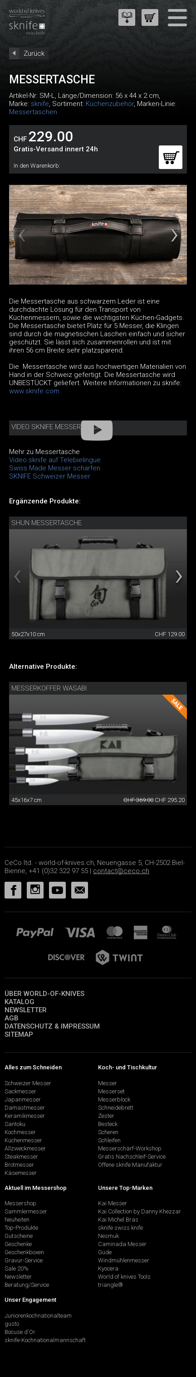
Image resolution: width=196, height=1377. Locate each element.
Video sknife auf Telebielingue (55, 460)
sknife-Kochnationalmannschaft (45, 1340)
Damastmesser (25, 1107)
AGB (12, 1018)
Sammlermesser (26, 1211)
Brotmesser (19, 1164)
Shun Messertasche (46, 523)
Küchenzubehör (110, 104)
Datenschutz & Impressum (52, 1026)
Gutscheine (19, 1235)
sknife (40, 104)
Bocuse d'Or (20, 1332)
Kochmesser (20, 1132)
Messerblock (114, 1099)
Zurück (34, 53)
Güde (105, 1252)
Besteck (108, 1124)
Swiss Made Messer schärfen (54, 468)
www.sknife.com (34, 391)
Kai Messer (112, 1203)
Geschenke (18, 1244)
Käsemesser (21, 1172)
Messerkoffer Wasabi (49, 688)
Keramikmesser (25, 1115)
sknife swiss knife (120, 1227)
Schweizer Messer (28, 1083)
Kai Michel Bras (118, 1219)
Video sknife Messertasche (58, 427)
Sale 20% (17, 1268)
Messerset (111, 1091)
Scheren (108, 1132)
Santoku (15, 1124)
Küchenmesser (23, 1140)
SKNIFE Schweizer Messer (49, 476)
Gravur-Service (24, 1260)
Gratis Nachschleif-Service (132, 1156)
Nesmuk (108, 1235)
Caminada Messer (122, 1244)
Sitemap (19, 1034)
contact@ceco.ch (121, 871)
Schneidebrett (115, 1107)
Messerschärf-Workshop (130, 1148)
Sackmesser (20, 1091)
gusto (12, 1323)
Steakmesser (21, 1156)
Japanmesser (23, 1099)
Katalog (19, 1002)
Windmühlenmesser (123, 1260)
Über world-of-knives (44, 994)
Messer (107, 1083)
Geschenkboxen (24, 1252)
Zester (106, 1115)
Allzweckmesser (25, 1148)
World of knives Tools (124, 1276)
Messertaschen (33, 112)
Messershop (20, 1203)
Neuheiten (17, 1219)
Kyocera (108, 1268)
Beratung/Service (27, 1284)
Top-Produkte (21, 1227)
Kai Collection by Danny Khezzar (139, 1211)
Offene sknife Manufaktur (130, 1164)
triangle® (110, 1284)
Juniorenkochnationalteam (38, 1315)
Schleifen (109, 1140)
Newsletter (26, 1010)
